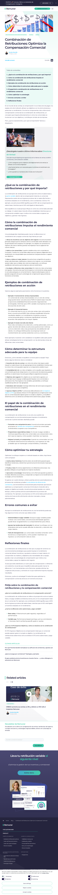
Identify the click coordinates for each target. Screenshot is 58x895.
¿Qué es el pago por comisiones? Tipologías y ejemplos (22, 654)
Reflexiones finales (14, 101)
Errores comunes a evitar (17, 98)
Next (11, 682)
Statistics (6, 879)
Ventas (37, 34)
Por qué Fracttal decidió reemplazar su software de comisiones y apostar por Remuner (29, 648)
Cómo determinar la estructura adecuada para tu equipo (28, 86)
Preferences (33, 876)
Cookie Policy (45, 873)
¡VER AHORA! (45, 3)
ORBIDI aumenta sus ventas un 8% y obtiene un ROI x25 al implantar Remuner (26, 708)
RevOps (31, 34)
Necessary (7, 876)
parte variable (10, 196)
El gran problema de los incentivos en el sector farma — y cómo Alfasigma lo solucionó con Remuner (28, 659)
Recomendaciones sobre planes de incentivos (16, 34)
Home (7, 820)
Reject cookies (27, 887)
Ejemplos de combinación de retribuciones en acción (27, 83)
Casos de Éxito (10, 703)
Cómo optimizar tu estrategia (18, 94)
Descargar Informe (14, 177)
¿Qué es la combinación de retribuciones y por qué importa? (29, 74)
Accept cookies (27, 892)
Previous (8, 682)
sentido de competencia (26, 426)
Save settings (27, 883)
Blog (12, 820)
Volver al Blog (10, 60)
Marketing (33, 879)
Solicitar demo (29, 773)
